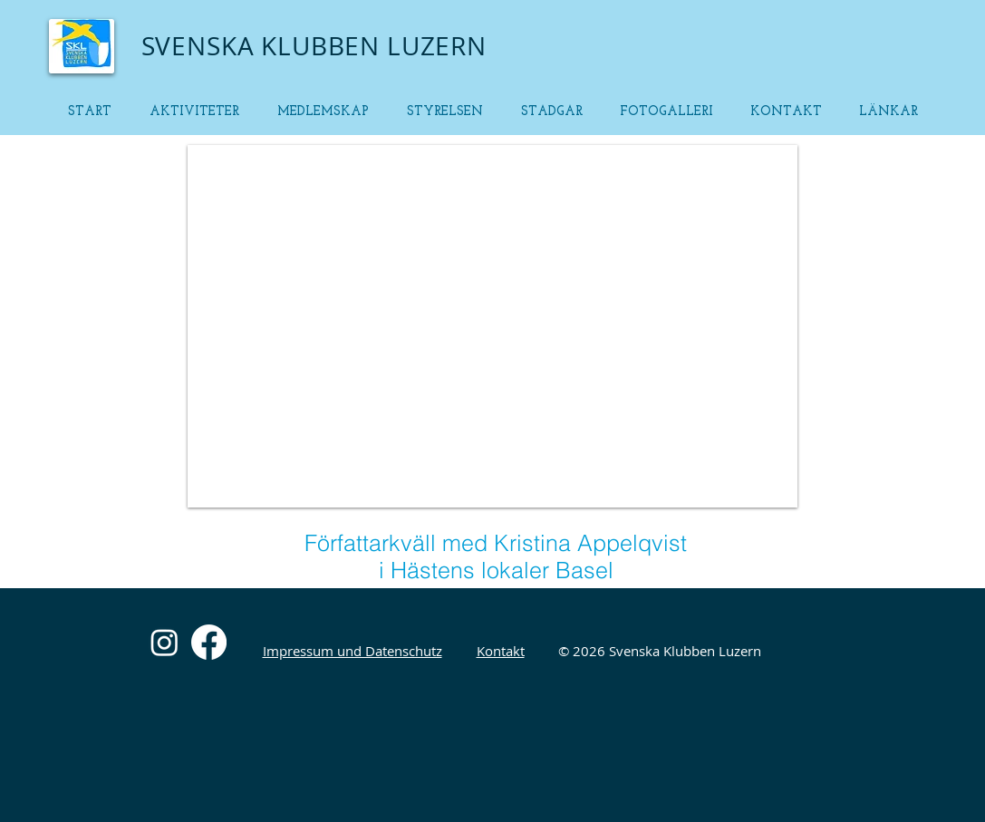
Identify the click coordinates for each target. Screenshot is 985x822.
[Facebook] (209, 642)
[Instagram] (164, 642)
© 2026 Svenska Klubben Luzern (659, 651)
